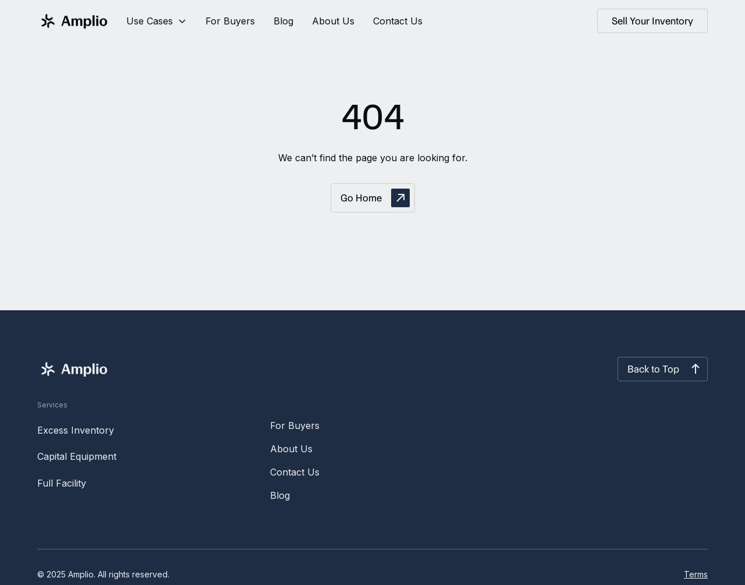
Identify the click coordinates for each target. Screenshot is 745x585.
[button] (156, 21)
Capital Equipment (76, 456)
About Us (333, 21)
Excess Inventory (75, 430)
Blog (283, 21)
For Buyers (230, 21)
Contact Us (398, 21)
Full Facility (61, 483)
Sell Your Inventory (652, 21)
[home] (72, 20)
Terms (696, 574)
